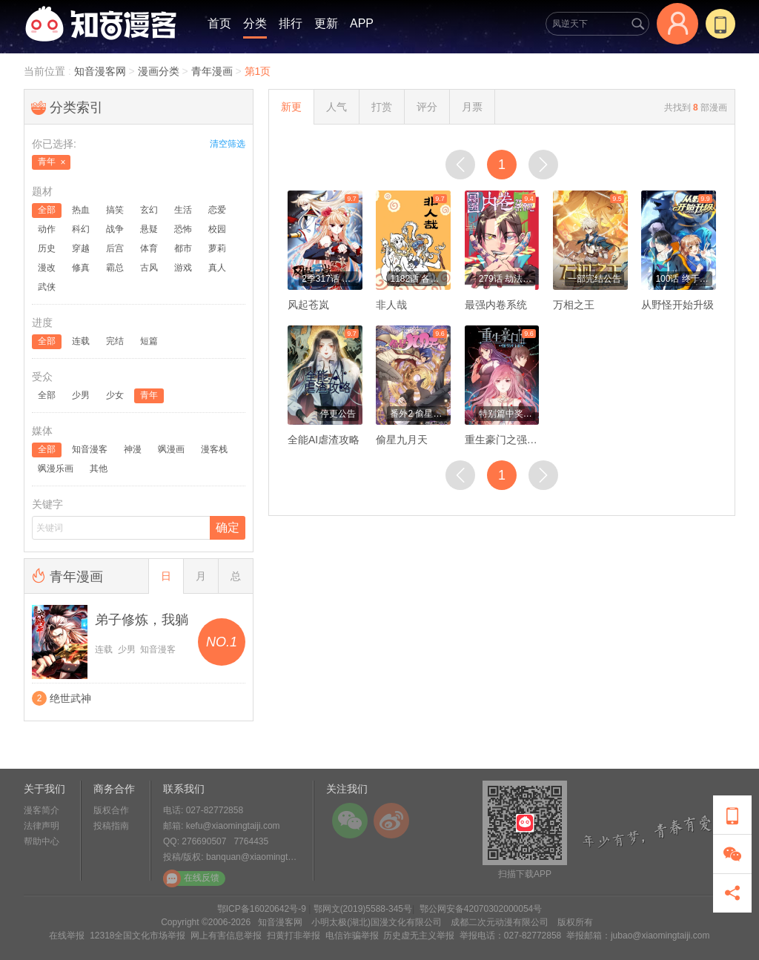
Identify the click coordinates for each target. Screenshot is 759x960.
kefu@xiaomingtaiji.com (233, 826)
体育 (149, 248)
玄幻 (149, 210)
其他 (98, 468)
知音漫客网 (101, 71)
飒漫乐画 (55, 468)
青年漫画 (212, 71)
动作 (47, 229)
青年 (149, 395)
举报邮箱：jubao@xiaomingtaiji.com (638, 935)
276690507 (204, 841)
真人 (217, 267)
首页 (219, 23)
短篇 (149, 341)
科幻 (81, 229)
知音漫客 (89, 449)
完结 (115, 341)
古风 (149, 267)
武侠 (47, 287)
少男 (81, 395)
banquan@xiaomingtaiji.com (262, 857)
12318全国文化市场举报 (137, 935)
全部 (47, 210)
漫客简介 (41, 810)
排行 (290, 23)
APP (362, 23)
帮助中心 (41, 841)
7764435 (250, 841)
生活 (183, 210)
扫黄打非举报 (293, 935)
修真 (81, 267)
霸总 (115, 267)
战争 (115, 229)
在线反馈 (191, 878)
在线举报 (66, 935)
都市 (183, 248)
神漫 (133, 449)
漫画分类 (158, 71)
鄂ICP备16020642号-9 (261, 909)
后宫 (115, 248)
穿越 (81, 248)
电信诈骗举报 (352, 935)
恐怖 (183, 229)
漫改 (47, 267)
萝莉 (217, 248)
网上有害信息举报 (226, 935)
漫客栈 (214, 449)
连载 (81, 341)
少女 (115, 395)
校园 (217, 229)
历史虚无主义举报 (418, 935)
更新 (326, 23)
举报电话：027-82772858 (510, 935)
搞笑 (115, 210)
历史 (47, 248)
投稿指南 (111, 826)
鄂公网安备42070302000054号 (481, 909)
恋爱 (217, 210)
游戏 (183, 267)
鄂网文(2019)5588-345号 (363, 909)
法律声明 (41, 826)
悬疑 (149, 229)
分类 (255, 23)
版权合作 (111, 810)
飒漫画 (171, 449)
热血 (81, 210)
